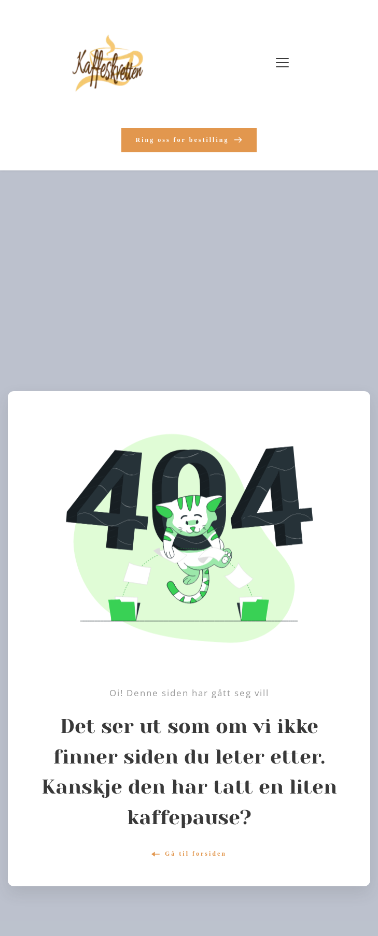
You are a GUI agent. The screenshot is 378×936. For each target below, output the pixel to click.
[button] (282, 62)
